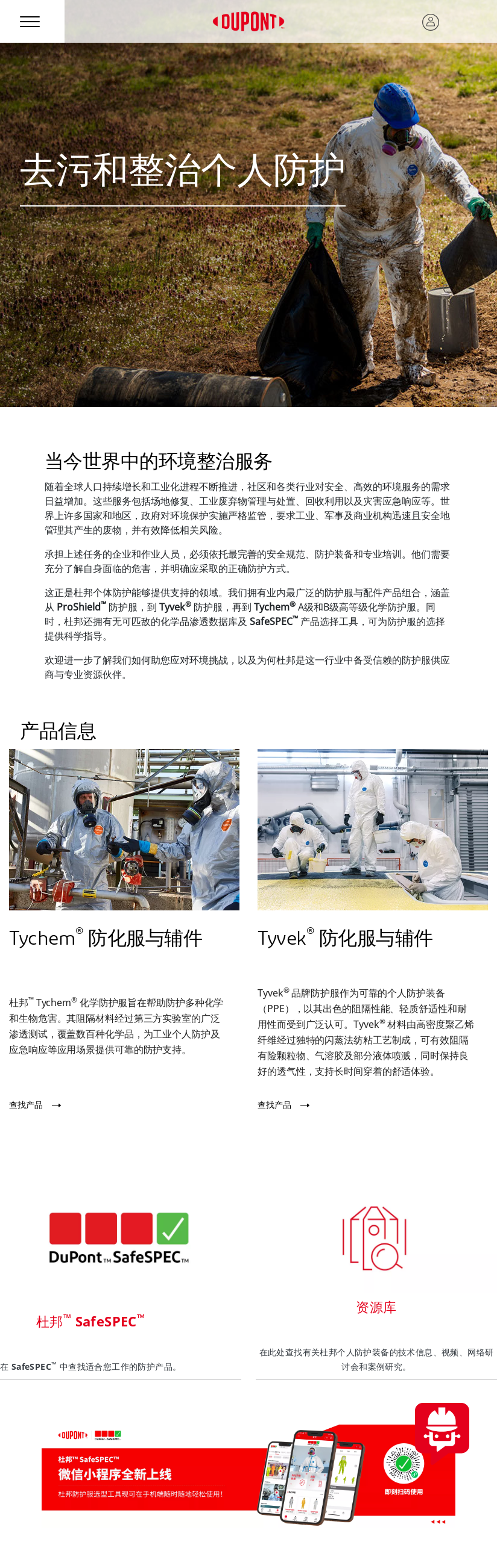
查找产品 (26, 1104)
